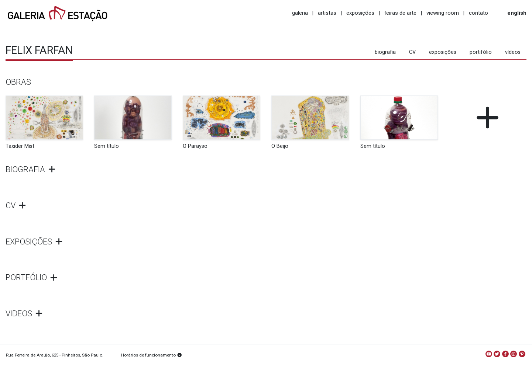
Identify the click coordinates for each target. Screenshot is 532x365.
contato (478, 13)
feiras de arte (400, 13)
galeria (300, 13)
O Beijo (279, 146)
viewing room (442, 13)
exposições (360, 13)
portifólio (481, 52)
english (516, 13)
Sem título (106, 146)
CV (412, 52)
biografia (385, 52)
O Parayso (195, 146)
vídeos (513, 52)
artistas (327, 13)
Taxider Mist (20, 146)
